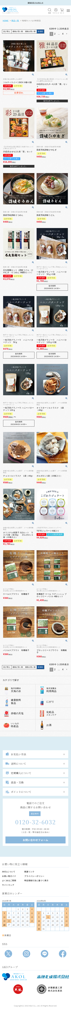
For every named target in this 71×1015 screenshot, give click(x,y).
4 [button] (63, 34)
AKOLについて (8, 871)
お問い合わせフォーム (35, 840)
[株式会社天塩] (18, 989)
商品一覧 (15, 21)
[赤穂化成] (53, 976)
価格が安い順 (18, 31)
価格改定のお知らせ (35, 2)
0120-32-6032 (35, 822)
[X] (8, 953)
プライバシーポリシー (34, 876)
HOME (5, 21)
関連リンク (29, 871)
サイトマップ (8, 885)
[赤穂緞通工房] (53, 989)
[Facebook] (62, 953)
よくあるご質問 (9, 880)
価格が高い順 (30, 31)
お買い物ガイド (9, 876)
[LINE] (44, 953)
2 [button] (55, 34)
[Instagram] (26, 953)
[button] (67, 34)
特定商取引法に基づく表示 (36, 880)
